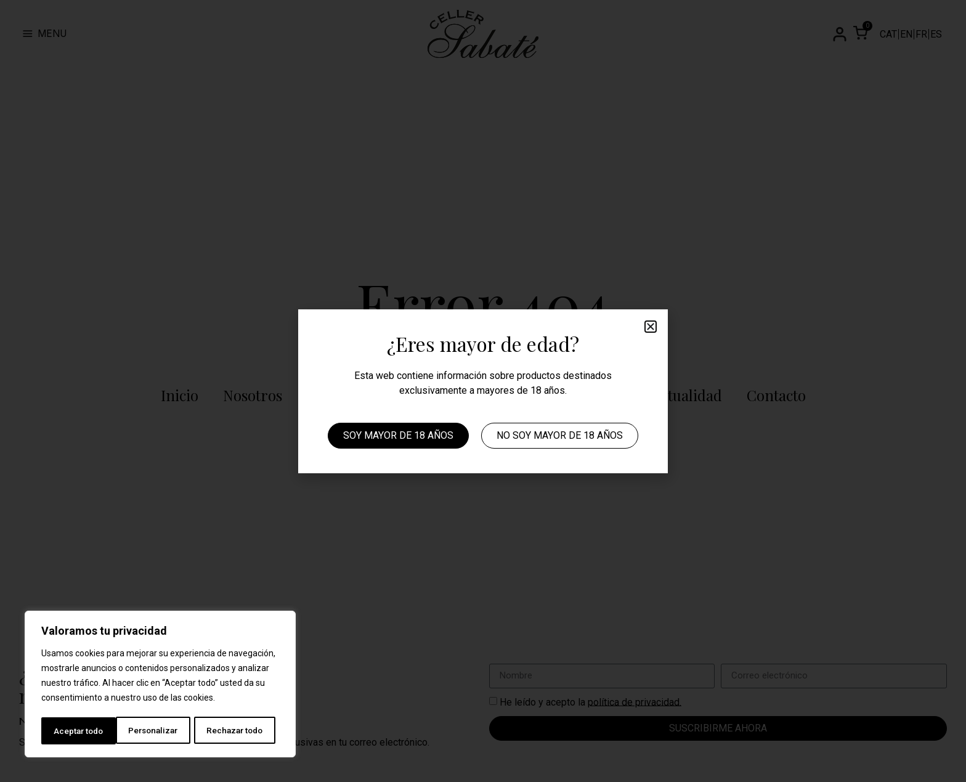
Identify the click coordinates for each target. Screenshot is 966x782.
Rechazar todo (160, 731)
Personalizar (78, 731)
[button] (651, 327)
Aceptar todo (242, 731)
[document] (483, 391)
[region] (160, 685)
